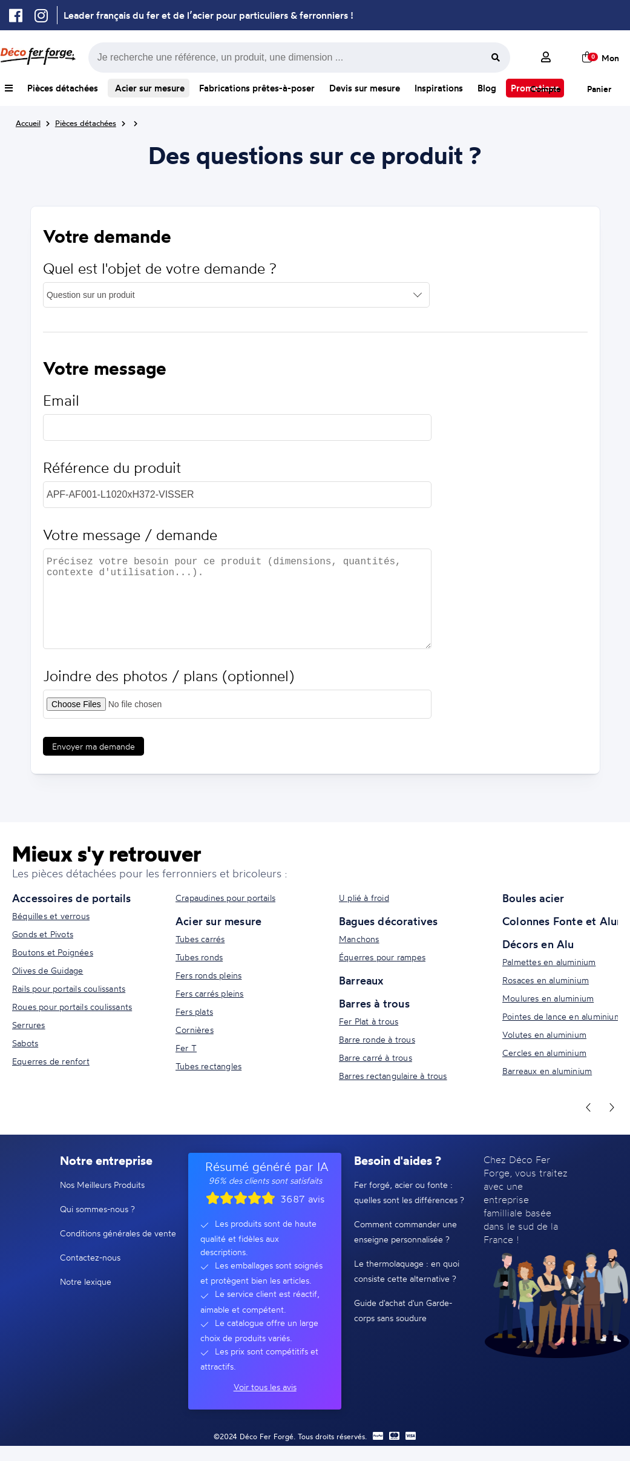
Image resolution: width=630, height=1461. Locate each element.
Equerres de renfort (51, 1061)
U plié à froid (364, 897)
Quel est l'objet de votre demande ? (160, 268)
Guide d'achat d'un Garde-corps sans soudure (403, 1310)
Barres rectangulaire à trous (393, 1075)
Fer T (186, 1048)
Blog (486, 88)
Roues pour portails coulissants (72, 1006)
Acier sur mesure (149, 88)
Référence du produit (112, 468)
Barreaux (361, 980)
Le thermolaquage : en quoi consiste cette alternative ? (406, 1271)
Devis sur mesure (364, 88)
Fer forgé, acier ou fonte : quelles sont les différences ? (409, 1192)
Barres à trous (374, 1003)
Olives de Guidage (47, 970)
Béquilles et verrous (51, 916)
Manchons (359, 939)
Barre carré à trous (375, 1057)
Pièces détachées (62, 88)
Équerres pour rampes (382, 957)
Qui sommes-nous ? (97, 1209)
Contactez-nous (90, 1257)
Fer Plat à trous (368, 1021)
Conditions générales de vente (118, 1233)
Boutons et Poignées (52, 952)
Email (61, 400)
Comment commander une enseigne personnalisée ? (405, 1231)
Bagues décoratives (388, 921)
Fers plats (194, 1011)
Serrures (28, 1025)
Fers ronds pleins (208, 975)
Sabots (25, 1043)
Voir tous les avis (265, 1387)
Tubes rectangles (208, 1066)
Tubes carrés (200, 939)
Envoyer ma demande (93, 746)
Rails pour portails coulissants (68, 988)
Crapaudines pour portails (225, 897)
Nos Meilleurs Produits (102, 1184)
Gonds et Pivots (42, 934)
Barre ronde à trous (377, 1039)
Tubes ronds (199, 957)
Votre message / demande (130, 535)
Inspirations (439, 88)
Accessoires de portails (71, 898)
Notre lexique (85, 1281)
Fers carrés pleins (210, 993)
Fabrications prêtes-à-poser (257, 88)
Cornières (195, 1029)
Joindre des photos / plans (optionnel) (168, 676)
